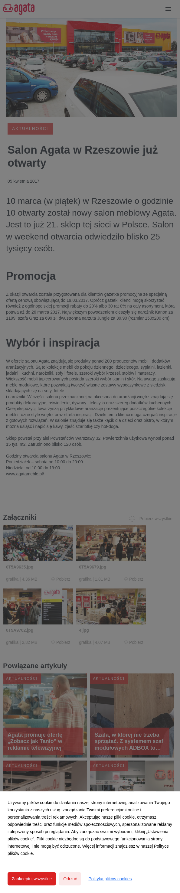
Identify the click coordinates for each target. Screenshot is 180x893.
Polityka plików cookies (110, 878)
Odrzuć (70, 878)
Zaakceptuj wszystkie (32, 878)
